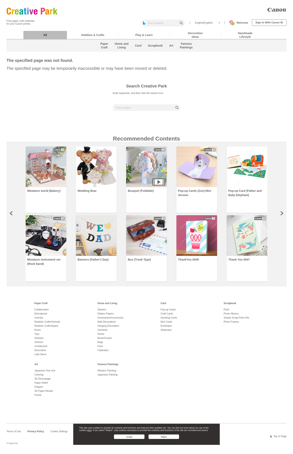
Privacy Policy (35, 433)
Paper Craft (41, 305)
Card (163, 305)
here (89, 430)
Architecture (40, 348)
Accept (129, 437)
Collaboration (41, 311)
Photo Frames (231, 323)
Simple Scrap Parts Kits (236, 319)
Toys (36, 336)
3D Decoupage (42, 380)
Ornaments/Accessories (110, 319)
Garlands (102, 332)
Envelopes (166, 327)
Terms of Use (14, 433)
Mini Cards (166, 323)
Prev (11, 215)
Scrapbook (230, 305)
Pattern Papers (105, 315)
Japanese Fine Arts (44, 372)
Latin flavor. (40, 356)
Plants (100, 336)
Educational (40, 315)
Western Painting (106, 372)
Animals (38, 319)
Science (38, 344)
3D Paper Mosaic (43, 393)
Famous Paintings (107, 366)
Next (281, 215)
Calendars (103, 352)
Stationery (166, 332)
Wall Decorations (106, 323)
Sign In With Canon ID (269, 22)
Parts (226, 311)
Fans (100, 348)
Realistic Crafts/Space (46, 327)
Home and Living (107, 305)
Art (36, 366)
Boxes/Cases (104, 340)
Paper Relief (41, 384)
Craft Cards (167, 315)
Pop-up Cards (168, 311)
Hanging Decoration (108, 327)
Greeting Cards (169, 319)
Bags (100, 344)
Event (37, 332)
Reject (164, 437)
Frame (38, 397)
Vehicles (39, 340)
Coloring (39, 376)
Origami (38, 388)
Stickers (101, 311)
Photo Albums (231, 315)
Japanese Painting (107, 376)
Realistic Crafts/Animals (47, 323)
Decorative (40, 352)
